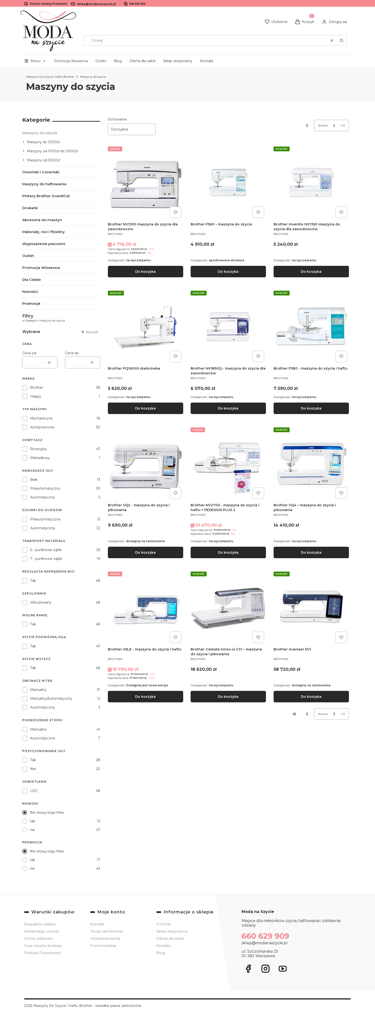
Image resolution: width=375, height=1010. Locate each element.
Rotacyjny (38, 449)
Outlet (100, 61)
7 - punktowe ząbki (46, 559)
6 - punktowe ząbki (46, 550)
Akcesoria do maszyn (42, 220)
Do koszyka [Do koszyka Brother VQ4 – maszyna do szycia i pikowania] (311, 552)
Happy (35, 396)
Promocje (31, 303)
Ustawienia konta (105, 938)
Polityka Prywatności (42, 953)
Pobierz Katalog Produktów (48, 3)
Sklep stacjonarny (177, 61)
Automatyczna (42, 528)
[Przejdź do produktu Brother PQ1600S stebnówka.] (145, 326)
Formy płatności (38, 938)
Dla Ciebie (31, 279)
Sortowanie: (117, 119)
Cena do (72, 353)
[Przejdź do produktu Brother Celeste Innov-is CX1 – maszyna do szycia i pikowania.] (228, 607)
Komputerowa (42, 427)
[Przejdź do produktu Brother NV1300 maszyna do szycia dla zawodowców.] (145, 182)
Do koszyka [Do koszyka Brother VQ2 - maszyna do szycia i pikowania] (145, 552)
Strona (322, 125)
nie (32, 830)
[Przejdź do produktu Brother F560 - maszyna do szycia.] (228, 182)
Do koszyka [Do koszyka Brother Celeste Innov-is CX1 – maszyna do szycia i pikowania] (228, 697)
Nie (33, 769)
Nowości (30, 291)
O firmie (163, 924)
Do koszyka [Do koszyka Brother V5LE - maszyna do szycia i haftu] (145, 697)
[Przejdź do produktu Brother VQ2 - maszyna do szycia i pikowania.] (145, 463)
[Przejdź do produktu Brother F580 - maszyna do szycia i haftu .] (311, 326)
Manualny (38, 690)
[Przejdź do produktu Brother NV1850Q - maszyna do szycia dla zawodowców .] (228, 326)
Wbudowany (40, 602)
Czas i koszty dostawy (43, 946)
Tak (33, 581)
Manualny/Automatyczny (51, 698)
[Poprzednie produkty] (307, 714)
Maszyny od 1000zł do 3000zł (52, 151)
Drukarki (30, 208)
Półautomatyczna (45, 519)
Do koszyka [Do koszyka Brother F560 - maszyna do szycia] (228, 271)
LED (34, 791)
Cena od (29, 353)
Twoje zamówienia (106, 931)
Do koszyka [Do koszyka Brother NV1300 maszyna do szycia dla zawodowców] (145, 271)
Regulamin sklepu (40, 924)
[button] (341, 40)
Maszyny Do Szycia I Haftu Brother (50, 76)
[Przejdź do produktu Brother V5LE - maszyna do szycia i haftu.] (145, 607)
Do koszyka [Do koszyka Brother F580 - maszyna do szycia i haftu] (311, 408)
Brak (34, 479)
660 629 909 (137, 3)
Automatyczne (42, 738)
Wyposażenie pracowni (43, 243)
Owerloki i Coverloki (40, 172)
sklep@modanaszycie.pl (96, 4)
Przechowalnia (103, 946)
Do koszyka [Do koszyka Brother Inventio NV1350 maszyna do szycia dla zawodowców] (311, 271)
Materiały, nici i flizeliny (43, 231)
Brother (36, 387)
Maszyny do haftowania (44, 184)
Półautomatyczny (45, 488)
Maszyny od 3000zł (43, 160)
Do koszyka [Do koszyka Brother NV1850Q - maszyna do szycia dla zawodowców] (228, 408)
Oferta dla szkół (142, 61)
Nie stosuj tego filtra (47, 812)
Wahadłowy (40, 458)
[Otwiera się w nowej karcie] (248, 968)
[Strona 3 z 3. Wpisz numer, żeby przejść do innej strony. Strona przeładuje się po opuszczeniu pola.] (334, 125)
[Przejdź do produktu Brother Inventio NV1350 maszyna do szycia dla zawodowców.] (311, 182)
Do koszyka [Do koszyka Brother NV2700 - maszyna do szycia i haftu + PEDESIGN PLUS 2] (228, 552)
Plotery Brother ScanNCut (46, 196)
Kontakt (206, 61)
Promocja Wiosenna (71, 61)
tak (32, 821)
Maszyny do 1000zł (43, 142)
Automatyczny (42, 497)
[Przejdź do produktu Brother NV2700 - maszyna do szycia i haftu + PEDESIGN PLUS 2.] (228, 463)
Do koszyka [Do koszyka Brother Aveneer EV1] (311, 697)
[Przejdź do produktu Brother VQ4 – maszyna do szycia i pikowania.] (311, 463)
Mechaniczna (41, 418)
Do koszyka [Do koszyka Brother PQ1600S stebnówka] (145, 408)
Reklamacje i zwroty (41, 931)
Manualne (38, 729)
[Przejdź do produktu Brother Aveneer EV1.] (311, 607)
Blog (118, 61)
